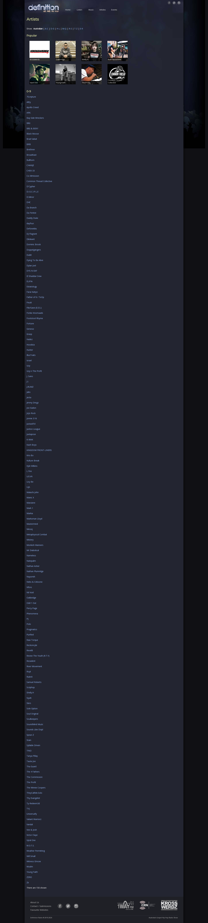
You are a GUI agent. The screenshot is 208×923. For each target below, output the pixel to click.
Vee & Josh (32, 829)
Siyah (29, 698)
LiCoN (29, 476)
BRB (29, 144)
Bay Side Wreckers (35, 117)
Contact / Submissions (40, 906)
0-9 (81, 28)
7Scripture (31, 96)
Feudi (29, 302)
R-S (70, 28)
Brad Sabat (32, 139)
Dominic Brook (34, 244)
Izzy (28, 365)
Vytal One (31, 840)
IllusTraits (31, 355)
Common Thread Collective (39, 181)
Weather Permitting (36, 850)
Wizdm (30, 866)
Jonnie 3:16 (32, 418)
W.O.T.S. (30, 845)
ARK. (29, 112)
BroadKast (32, 154)
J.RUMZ (30, 386)
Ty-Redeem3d (33, 803)
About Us (34, 902)
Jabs (28, 392)
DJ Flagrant (32, 233)
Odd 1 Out (31, 603)
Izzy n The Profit (34, 371)
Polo (29, 624)
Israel (29, 360)
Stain (29, 740)
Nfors (29, 587)
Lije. (28, 487)
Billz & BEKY (32, 128)
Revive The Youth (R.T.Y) (38, 655)
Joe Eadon (31, 407)
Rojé (29, 671)
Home (67, 9)
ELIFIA (29, 281)
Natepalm (31, 560)
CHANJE (30, 165)
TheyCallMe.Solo (34, 792)
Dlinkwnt (31, 239)
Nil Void (30, 592)
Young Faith (32, 872)
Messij (30, 529)
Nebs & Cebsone (34, 581)
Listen (79, 9)
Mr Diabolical (33, 550)
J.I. (28, 381)
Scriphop (31, 687)
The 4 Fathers (33, 771)
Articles (102, 9)
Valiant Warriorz (34, 819)
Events (114, 9)
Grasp (29, 334)
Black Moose (33, 133)
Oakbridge (31, 597)
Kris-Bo (30, 455)
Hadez (29, 339)
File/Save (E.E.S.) (34, 307)
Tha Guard (31, 766)
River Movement (34, 666)
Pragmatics (32, 629)
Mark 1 (30, 508)
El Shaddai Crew (34, 276)
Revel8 (30, 650)
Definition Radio (36, 918)
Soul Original (32, 713)
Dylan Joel (31, 265)
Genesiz (30, 328)
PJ (27, 618)
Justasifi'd (31, 423)
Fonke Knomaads (35, 313)
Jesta (29, 397)
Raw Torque (32, 640)
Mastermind (32, 524)
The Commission (34, 777)
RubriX (29, 676)
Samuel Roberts (34, 682)
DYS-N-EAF (32, 270)
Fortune (30, 323)
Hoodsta (31, 344)
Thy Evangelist (33, 798)
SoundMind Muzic (35, 724)
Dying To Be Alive (35, 260)
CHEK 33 (31, 170)
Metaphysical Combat (37, 534)
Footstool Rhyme (35, 318)
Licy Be (30, 481)
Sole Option (32, 708)
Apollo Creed (33, 107)
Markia (30, 513)
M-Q (64, 28)
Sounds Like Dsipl (35, 729)
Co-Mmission (33, 175)
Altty (29, 102)
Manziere (31, 502)
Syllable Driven (33, 745)
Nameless (31, 555)
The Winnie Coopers (36, 787)
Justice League (33, 429)
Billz (28, 123)
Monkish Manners (35, 545)
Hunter (30, 349)
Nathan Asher (33, 566)
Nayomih (31, 576)
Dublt (29, 255)
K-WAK (30, 439)
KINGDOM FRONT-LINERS (39, 450)
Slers (29, 703)
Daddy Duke (32, 218)
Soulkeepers (32, 719)
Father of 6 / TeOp (35, 297)
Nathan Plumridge (35, 571)
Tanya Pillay (32, 755)
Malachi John (33, 492)
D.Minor (30, 197)
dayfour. (30, 223)
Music (91, 9)
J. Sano (30, 376)
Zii (28, 882)
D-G (52, 28)
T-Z (76, 28)
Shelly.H (30, 692)
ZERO (29, 877)
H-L (58, 28)
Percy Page (32, 608)
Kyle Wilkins (32, 466)
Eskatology (32, 286)
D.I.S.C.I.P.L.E (32, 191)
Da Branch (32, 207)
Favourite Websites (39, 910)
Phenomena (32, 613)
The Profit (31, 782)
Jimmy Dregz (33, 402)
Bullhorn (30, 160)
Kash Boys (32, 444)
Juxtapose (31, 434)
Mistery (30, 539)
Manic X (30, 497)
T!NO (29, 750)
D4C (29, 202)
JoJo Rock (31, 413)
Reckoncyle (32, 645)
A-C (46, 28)
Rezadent (31, 661)
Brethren (31, 149)
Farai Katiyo (32, 292)
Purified (30, 634)
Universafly (32, 813)
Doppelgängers (34, 249)
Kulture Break (33, 460)
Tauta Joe (31, 761)
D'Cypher (31, 186)
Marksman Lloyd (34, 518)
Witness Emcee (34, 861)
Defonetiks (32, 228)
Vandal (30, 824)
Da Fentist (31, 212)
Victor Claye (32, 835)
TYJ (28, 808)
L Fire (29, 471)
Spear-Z (30, 734)
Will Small (31, 856)
